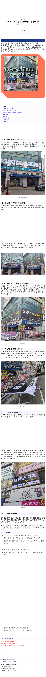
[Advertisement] (23, 226)
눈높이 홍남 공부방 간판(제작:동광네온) (12, 645)
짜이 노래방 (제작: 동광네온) (9, 643)
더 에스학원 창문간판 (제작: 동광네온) (23, 22)
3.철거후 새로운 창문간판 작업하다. (12, 112)
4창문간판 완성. (7, 115)
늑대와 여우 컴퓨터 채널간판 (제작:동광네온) (9, 661)
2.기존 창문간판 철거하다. (10, 110)
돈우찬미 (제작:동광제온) (8, 641)
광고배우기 (23, 19)
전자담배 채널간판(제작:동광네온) (8, 664)
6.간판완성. (6, 119)
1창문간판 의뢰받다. (8, 108)
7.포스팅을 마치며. (8, 121)
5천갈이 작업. (6, 117)
